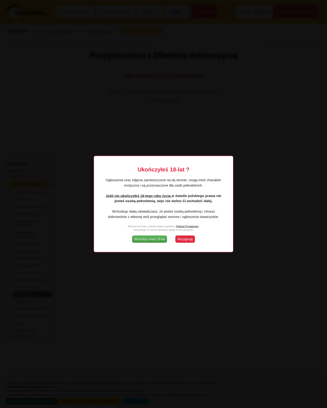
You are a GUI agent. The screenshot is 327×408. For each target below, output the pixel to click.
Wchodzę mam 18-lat (149, 239)
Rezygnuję (185, 239)
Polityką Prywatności (187, 226)
